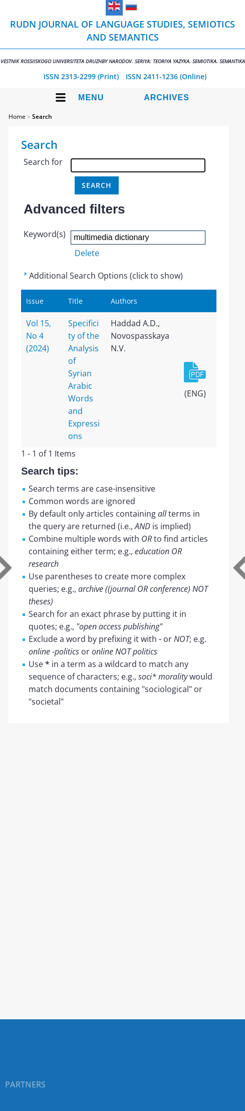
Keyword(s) (45, 234)
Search (42, 116)
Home (17, 116)
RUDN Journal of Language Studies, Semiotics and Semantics (122, 41)
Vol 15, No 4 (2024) (38, 336)
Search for (43, 161)
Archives (166, 97)
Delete (87, 253)
